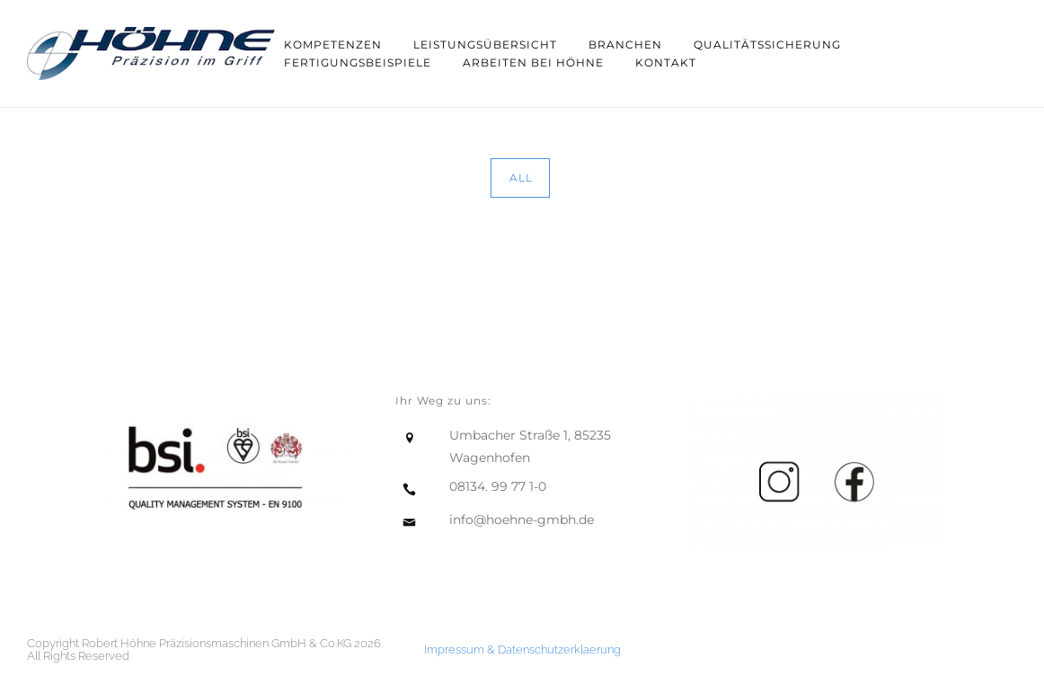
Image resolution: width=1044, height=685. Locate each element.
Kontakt (665, 62)
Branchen (625, 44)
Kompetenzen (333, 44)
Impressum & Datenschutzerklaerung (522, 649)
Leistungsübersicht (485, 44)
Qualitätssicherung (767, 44)
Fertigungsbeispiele (357, 62)
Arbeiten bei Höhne (533, 62)
